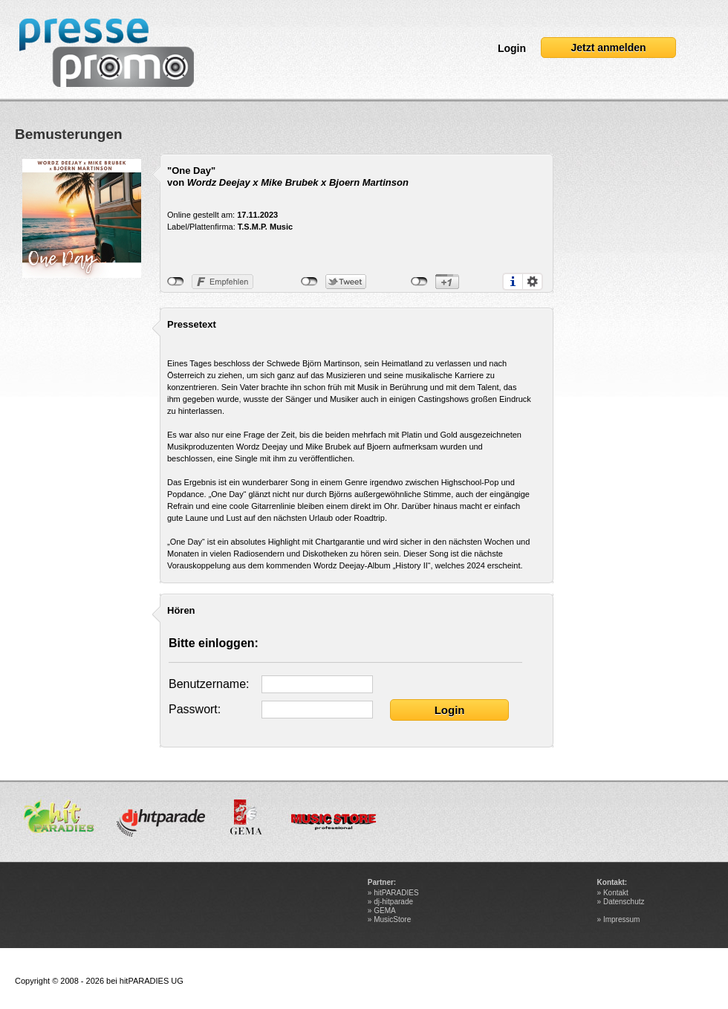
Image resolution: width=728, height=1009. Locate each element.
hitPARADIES (396, 893)
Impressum (621, 919)
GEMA (384, 910)
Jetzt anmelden (608, 47)
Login (512, 48)
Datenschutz (624, 902)
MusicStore (392, 919)
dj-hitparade (393, 902)
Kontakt (615, 893)
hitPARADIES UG (151, 980)
